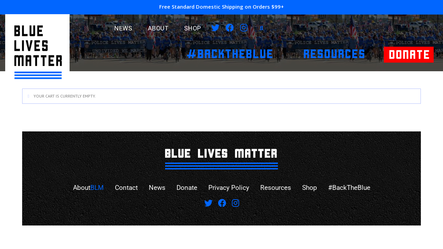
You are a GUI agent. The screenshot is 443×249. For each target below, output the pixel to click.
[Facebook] (230, 28)
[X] (215, 28)
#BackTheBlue (353, 188)
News (123, 28)
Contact (123, 188)
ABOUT (158, 28)
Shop (192, 28)
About (83, 188)
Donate (185, 188)
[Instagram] (244, 28)
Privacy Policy (229, 188)
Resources (277, 188)
